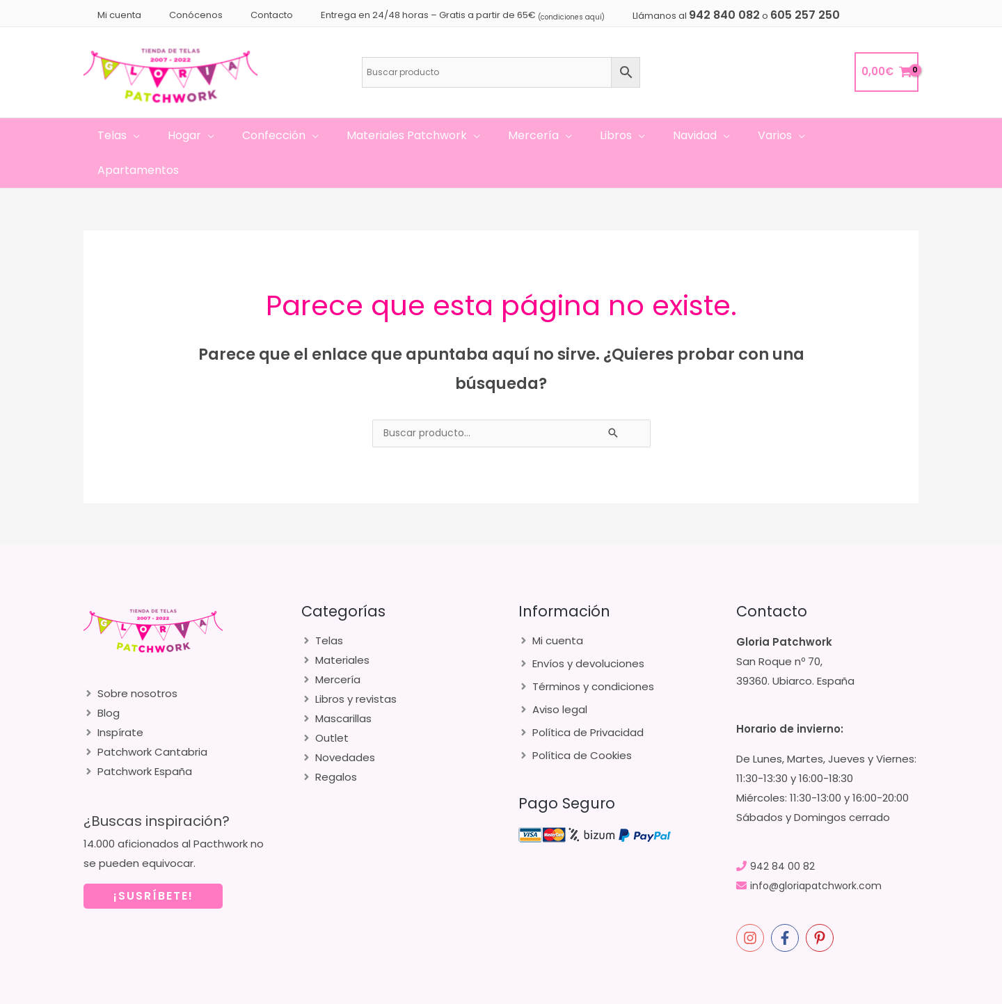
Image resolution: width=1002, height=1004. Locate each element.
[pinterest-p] (822, 903)
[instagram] (752, 903)
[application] (150, 135)
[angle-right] (130, 659)
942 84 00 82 (782, 831)
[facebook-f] (787, 903)
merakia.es (812, 990)
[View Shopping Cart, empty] (886, 72)
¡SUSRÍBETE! (153, 861)
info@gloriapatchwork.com (819, 850)
